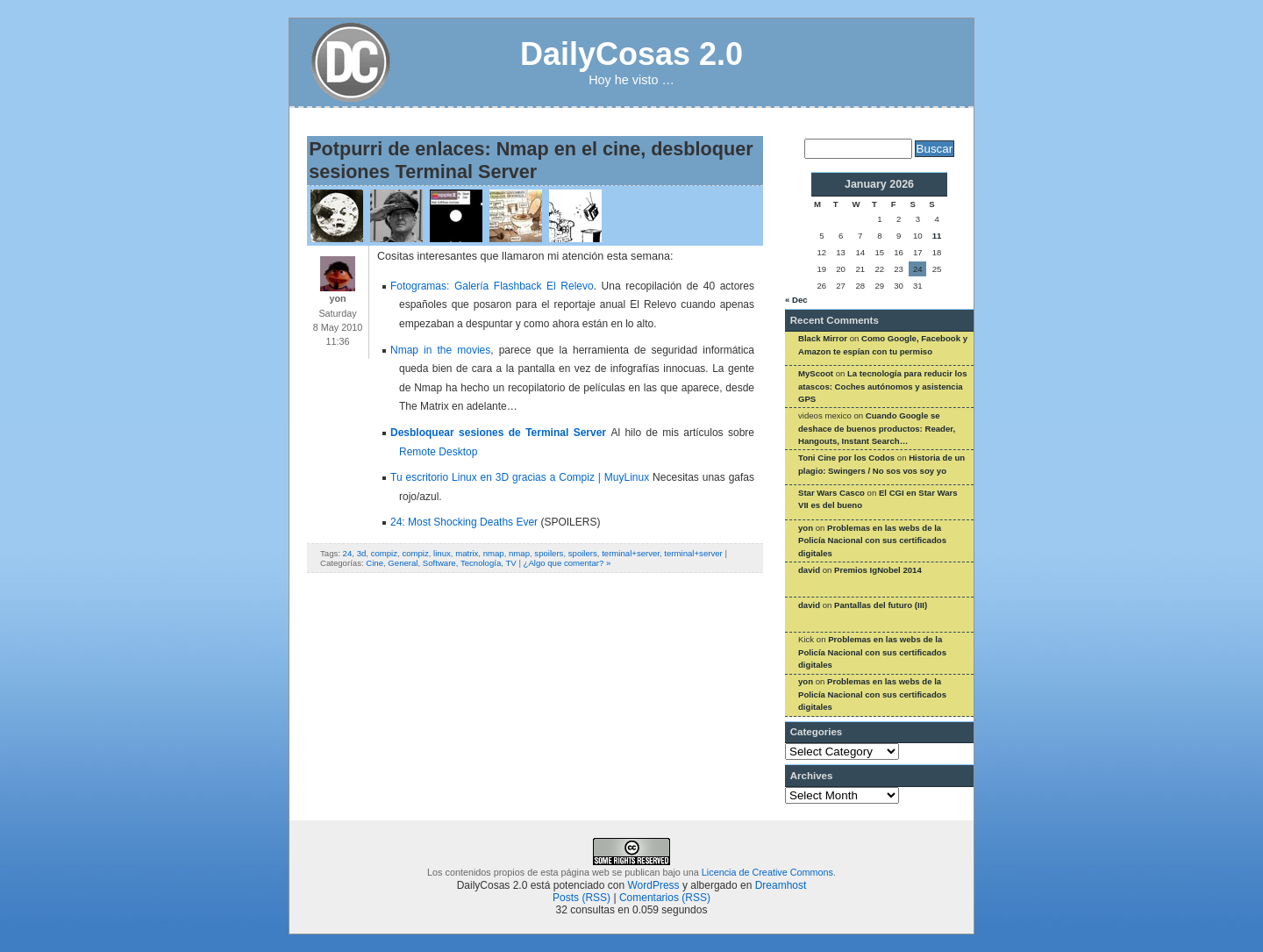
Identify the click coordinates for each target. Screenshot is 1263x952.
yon (805, 528)
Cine (374, 563)
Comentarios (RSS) (664, 897)
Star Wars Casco (831, 492)
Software (439, 563)
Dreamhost (781, 885)
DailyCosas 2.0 (631, 54)
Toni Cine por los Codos (846, 457)
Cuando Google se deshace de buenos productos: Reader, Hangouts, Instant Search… (876, 428)
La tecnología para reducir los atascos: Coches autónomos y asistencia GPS (882, 386)
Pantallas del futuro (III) (880, 605)
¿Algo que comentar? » (567, 563)
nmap (493, 553)
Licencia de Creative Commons (767, 872)
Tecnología (480, 563)
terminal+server (631, 553)
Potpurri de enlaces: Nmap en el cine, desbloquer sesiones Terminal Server (531, 160)
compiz (384, 553)
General (402, 563)
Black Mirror (822, 338)
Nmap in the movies (440, 350)
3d (362, 553)
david (809, 570)
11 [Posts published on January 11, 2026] (937, 235)
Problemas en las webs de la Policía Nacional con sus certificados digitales (872, 540)
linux (442, 553)
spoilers (548, 553)
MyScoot (815, 373)
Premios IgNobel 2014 (878, 570)
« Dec (796, 299)
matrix (466, 553)
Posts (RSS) (581, 897)
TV (510, 563)
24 (348, 553)
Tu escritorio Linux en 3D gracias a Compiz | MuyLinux (519, 477)
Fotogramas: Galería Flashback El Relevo (492, 286)
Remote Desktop (438, 452)
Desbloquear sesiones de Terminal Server (500, 432)
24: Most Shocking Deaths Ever (464, 522)
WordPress (653, 885)
